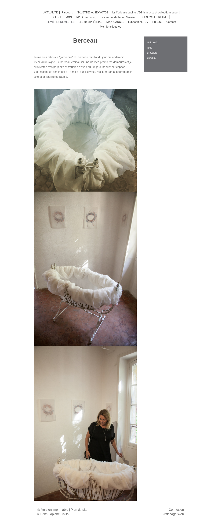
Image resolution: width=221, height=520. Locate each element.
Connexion (176, 509)
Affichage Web (173, 514)
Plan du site (79, 509)
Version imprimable (53, 509)
